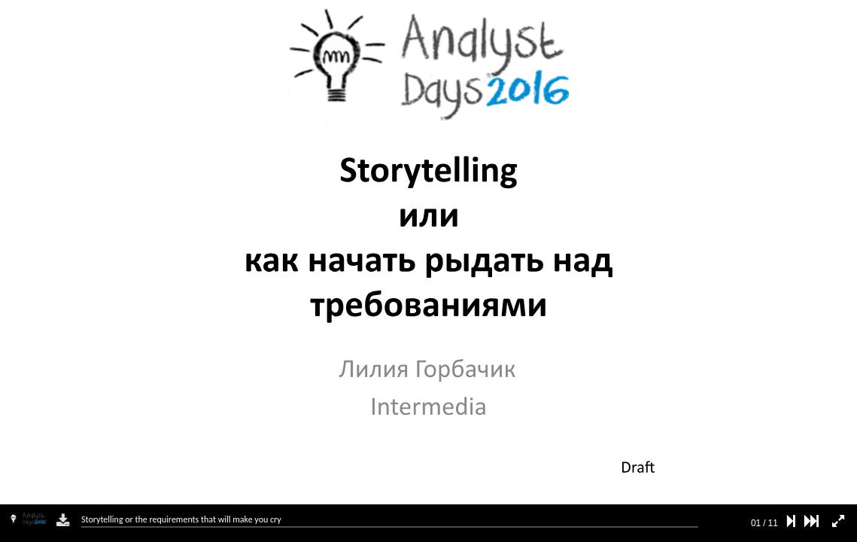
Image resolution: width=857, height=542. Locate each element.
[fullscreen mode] (838, 521)
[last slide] (811, 521)
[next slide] (791, 521)
